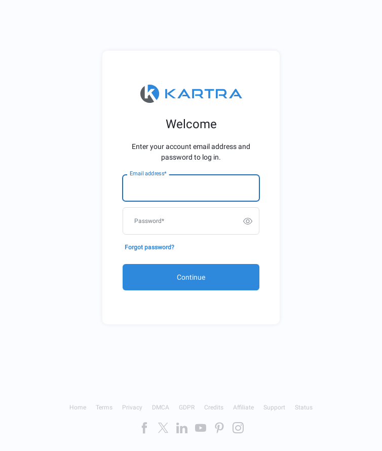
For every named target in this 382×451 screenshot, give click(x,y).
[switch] (248, 221)
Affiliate (243, 407)
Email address (148, 174)
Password (149, 220)
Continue (191, 277)
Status (304, 407)
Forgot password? (149, 247)
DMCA (160, 407)
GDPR (187, 407)
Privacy (132, 407)
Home (77, 407)
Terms (104, 407)
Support (274, 407)
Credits (213, 407)
